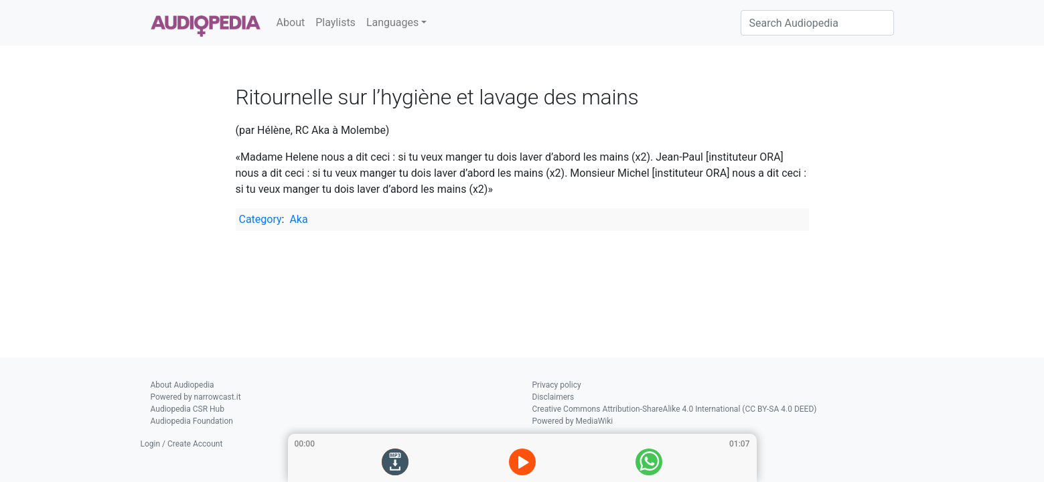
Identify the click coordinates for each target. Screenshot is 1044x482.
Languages (392, 22)
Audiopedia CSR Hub (187, 409)
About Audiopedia (182, 385)
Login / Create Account (182, 444)
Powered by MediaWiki (572, 421)
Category (260, 219)
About (291, 22)
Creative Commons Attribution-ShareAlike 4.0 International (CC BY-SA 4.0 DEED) (674, 409)
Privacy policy (556, 385)
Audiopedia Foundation (192, 421)
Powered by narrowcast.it (196, 397)
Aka (298, 219)
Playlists (335, 22)
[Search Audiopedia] (817, 22)
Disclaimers (553, 397)
